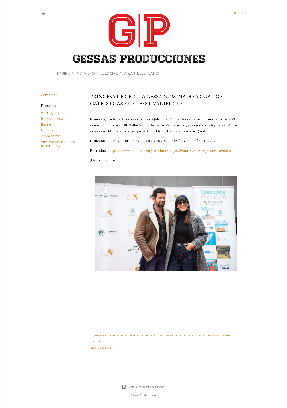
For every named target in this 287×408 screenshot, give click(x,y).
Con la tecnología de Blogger (143, 387)
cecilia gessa (50, 113)
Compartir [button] (49, 95)
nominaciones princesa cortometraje (59, 144)
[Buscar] (239, 13)
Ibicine (46, 124)
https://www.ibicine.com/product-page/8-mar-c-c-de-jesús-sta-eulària (171, 150)
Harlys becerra (52, 119)
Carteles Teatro (143, 73)
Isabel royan (50, 130)
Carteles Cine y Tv (109, 73)
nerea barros (50, 136)
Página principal (73, 73)
